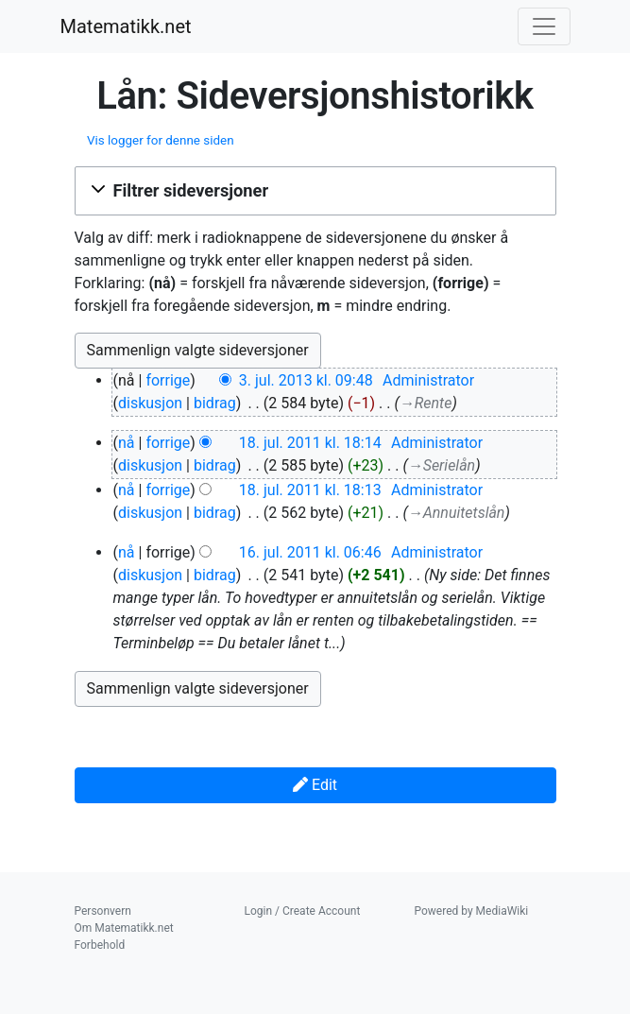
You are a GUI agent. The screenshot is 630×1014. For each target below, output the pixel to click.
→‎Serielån (441, 465)
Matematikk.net (126, 26)
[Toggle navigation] (544, 26)
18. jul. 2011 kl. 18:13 (310, 490)
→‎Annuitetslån (456, 513)
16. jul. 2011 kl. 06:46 (310, 552)
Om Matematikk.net (124, 928)
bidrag (215, 403)
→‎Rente (426, 403)
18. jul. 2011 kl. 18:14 (310, 443)
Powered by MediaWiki (472, 911)
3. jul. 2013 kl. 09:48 (306, 380)
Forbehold (100, 945)
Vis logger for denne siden (160, 140)
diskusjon (150, 403)
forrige (167, 380)
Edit (315, 785)
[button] (315, 191)
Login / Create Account (303, 911)
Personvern (103, 911)
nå (126, 443)
